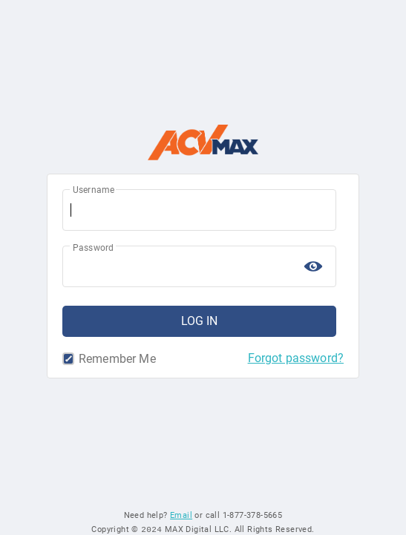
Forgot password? (296, 358)
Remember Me (70, 359)
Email (181, 514)
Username (93, 190)
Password (93, 248)
